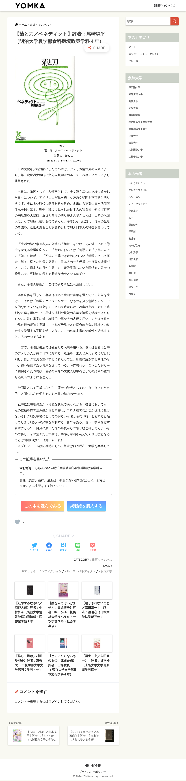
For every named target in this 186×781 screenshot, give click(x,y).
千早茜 (132, 231)
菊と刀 (63, 145)
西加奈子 (133, 294)
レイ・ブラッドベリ (139, 204)
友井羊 (132, 238)
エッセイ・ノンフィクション (43, 571)
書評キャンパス (102, 559)
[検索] (174, 21)
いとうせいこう (137, 183)
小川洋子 (133, 252)
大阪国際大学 (136, 149)
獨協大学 (133, 142)
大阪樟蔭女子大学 (138, 129)
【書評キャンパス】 (164, 5)
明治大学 (106, 571)
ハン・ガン (134, 197)
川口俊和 (133, 259)
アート (132, 47)
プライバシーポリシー (92, 772)
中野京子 (133, 210)
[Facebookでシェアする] (49, 547)
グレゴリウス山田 (138, 190)
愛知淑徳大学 (136, 94)
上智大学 (133, 136)
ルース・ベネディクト (81, 571)
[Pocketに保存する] (92, 547)
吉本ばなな (134, 245)
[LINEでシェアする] (77, 547)
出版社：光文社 (63, 155)
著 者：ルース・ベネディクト (63, 150)
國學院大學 (134, 115)
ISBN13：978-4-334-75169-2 (63, 160)
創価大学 (133, 101)
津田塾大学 (134, 87)
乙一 (131, 217)
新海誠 (132, 266)
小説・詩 (133, 61)
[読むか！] (17, 522)
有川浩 (132, 273)
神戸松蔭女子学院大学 (140, 122)
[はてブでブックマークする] (63, 547)
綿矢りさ (133, 287)
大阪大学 (133, 108)
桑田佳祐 (133, 280)
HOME (93, 766)
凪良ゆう (133, 224)
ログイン (54, 702)
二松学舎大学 (136, 156)
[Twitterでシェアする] (34, 547)
